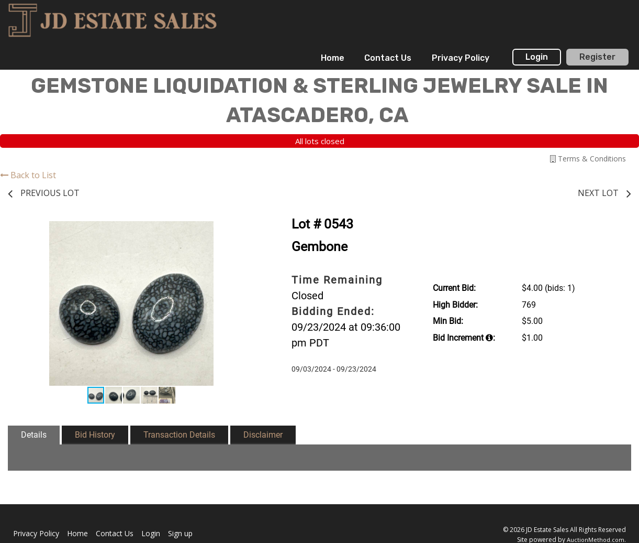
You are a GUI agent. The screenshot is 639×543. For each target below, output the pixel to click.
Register (597, 57)
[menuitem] (332, 58)
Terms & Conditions (588, 159)
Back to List (28, 175)
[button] (245, 230)
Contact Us (387, 58)
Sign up (180, 533)
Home (332, 58)
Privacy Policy (460, 58)
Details (34, 435)
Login (536, 57)
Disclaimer (263, 435)
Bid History (95, 435)
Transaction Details (179, 435)
